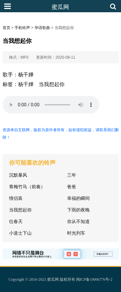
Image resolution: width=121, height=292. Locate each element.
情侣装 (16, 198)
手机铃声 (22, 27)
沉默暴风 (18, 175)
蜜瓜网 (53, 279)
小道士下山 (20, 233)
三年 (71, 175)
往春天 (16, 221)
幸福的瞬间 (78, 198)
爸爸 (71, 186)
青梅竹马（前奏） (27, 186)
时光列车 (76, 233)
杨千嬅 (26, 84)
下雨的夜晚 (78, 209)
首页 (6, 27)
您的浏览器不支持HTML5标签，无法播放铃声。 (51, 104)
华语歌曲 (42, 27)
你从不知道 (78, 221)
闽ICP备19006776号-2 (94, 279)
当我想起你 (52, 84)
